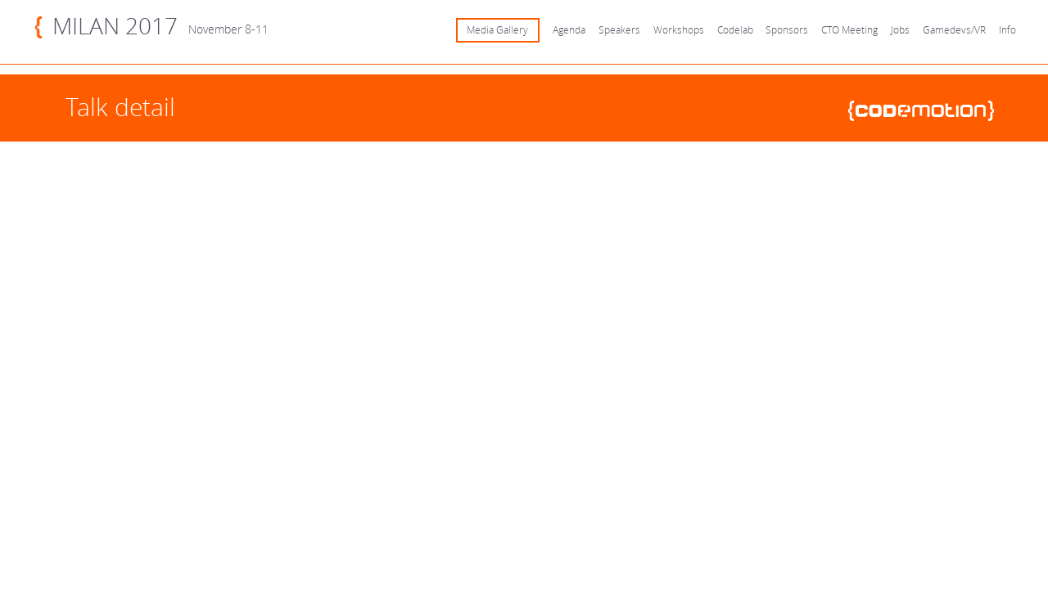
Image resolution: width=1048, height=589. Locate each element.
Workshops (678, 30)
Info (1007, 30)
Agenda (569, 30)
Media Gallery (497, 30)
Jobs (900, 30)
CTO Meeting (849, 30)
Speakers (619, 30)
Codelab (735, 30)
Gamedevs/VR (954, 30)
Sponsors (787, 30)
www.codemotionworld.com (927, 111)
